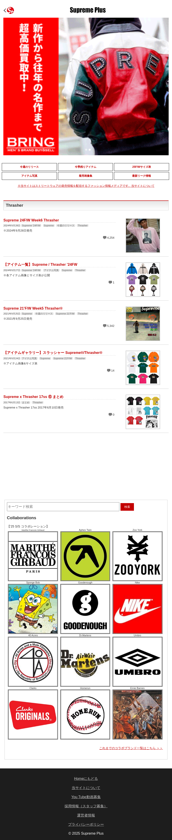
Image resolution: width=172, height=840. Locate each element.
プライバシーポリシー (86, 824)
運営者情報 (86, 815)
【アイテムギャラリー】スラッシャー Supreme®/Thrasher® (52, 353)
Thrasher (83, 225)
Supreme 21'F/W (65, 313)
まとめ (25, 402)
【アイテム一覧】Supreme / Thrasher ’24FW (40, 264)
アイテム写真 (51, 270)
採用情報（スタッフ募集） (86, 806)
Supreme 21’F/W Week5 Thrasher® (32, 308)
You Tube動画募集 (86, 797)
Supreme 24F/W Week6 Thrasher (31, 220)
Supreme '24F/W (31, 225)
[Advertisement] (52, 463)
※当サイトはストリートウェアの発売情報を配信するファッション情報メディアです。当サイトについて (86, 185)
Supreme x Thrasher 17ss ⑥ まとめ (33, 397)
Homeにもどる (86, 778)
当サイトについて (86, 788)
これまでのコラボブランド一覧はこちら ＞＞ (131, 748)
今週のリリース (65, 225)
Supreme (49, 225)
